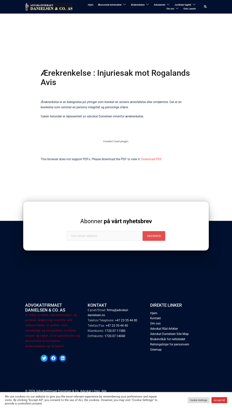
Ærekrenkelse (138, 4)
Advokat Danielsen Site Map (169, 334)
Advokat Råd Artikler (164, 329)
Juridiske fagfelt (183, 4)
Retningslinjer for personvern (169, 344)
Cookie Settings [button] (198, 400)
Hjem (90, 4)
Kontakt (155, 318)
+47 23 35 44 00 (126, 320)
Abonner (116, 221)
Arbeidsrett (159, 4)
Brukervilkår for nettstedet (167, 339)
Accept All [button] (219, 400)
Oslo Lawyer (189, 8)
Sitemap (156, 349)
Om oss (170, 8)
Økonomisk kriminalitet (110, 4)
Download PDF (151, 159)
